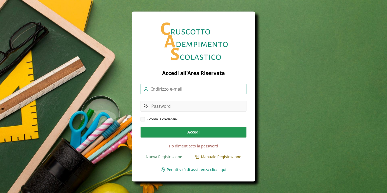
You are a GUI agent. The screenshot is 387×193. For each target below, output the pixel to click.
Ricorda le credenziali (162, 119)
